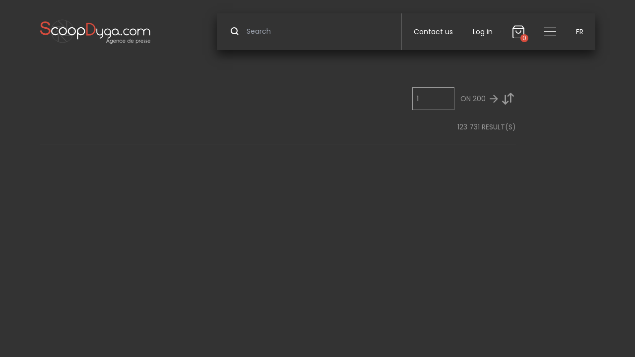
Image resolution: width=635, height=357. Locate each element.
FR (579, 32)
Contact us (433, 32)
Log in (483, 32)
